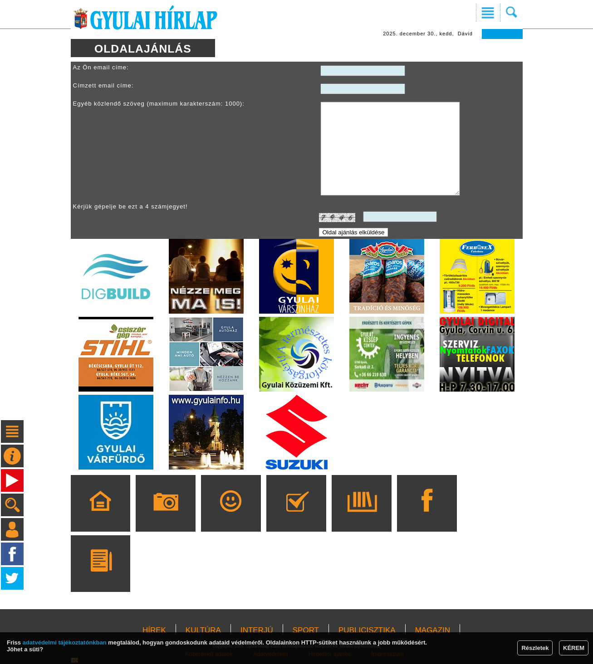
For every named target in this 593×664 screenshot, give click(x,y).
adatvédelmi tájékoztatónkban (65, 642)
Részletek (535, 648)
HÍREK (154, 630)
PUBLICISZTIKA (367, 630)
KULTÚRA (203, 630)
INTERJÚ (256, 630)
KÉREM (573, 648)
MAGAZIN (432, 630)
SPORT (306, 630)
